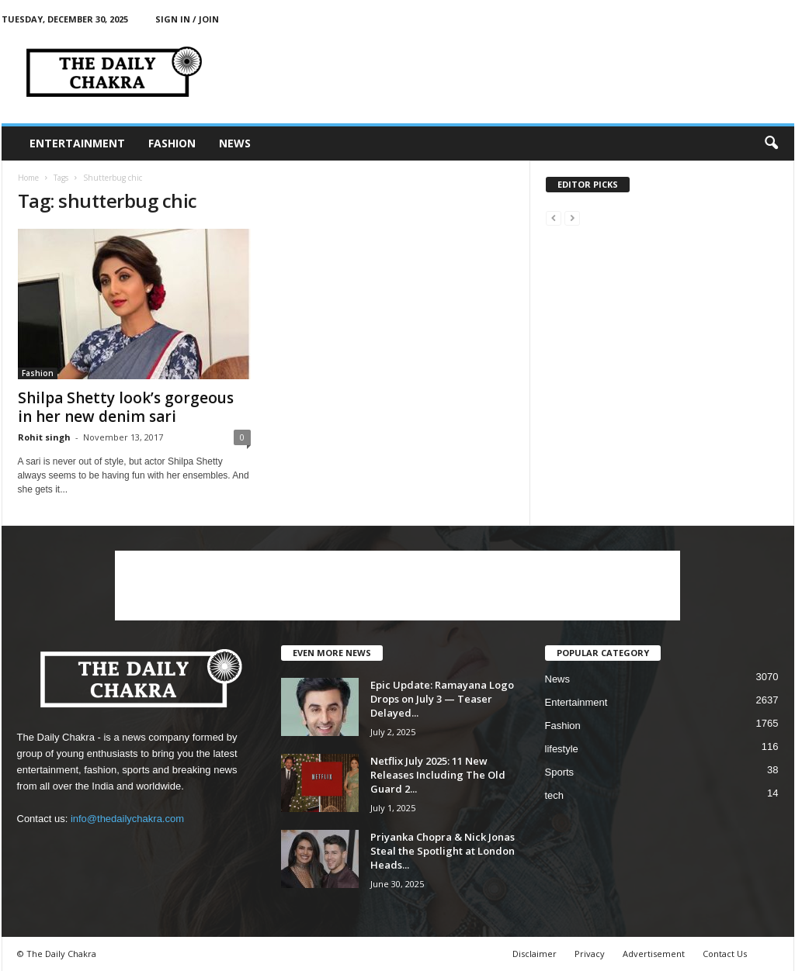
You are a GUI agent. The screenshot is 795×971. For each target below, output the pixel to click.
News (235, 143)
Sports (560, 772)
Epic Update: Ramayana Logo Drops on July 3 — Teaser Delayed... (442, 699)
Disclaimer (534, 953)
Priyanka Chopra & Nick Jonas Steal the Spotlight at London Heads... (442, 851)
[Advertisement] (397, 585)
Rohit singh (44, 437)
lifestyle (561, 749)
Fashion (172, 143)
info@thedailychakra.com (127, 818)
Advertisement (654, 953)
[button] (771, 143)
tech (554, 795)
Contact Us (725, 953)
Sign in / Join (187, 19)
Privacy (590, 953)
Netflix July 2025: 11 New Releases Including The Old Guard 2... (437, 775)
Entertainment (77, 143)
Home (28, 177)
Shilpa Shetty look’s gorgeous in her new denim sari (126, 407)
